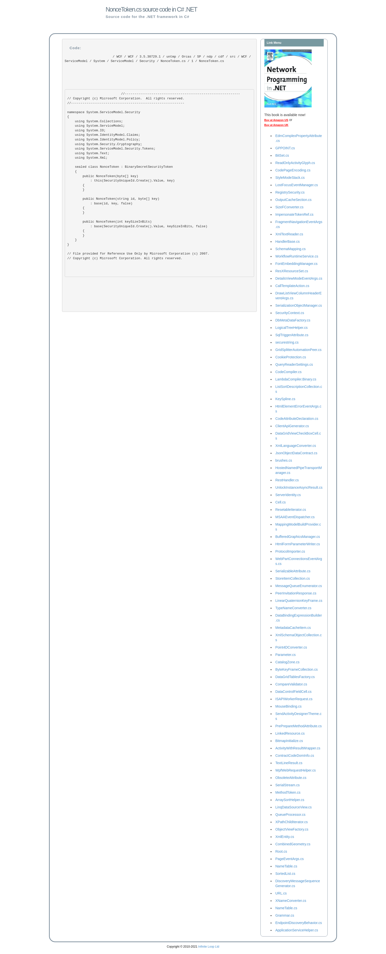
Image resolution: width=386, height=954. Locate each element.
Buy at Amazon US (276, 120)
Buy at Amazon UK (276, 124)
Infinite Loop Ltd (208, 946)
